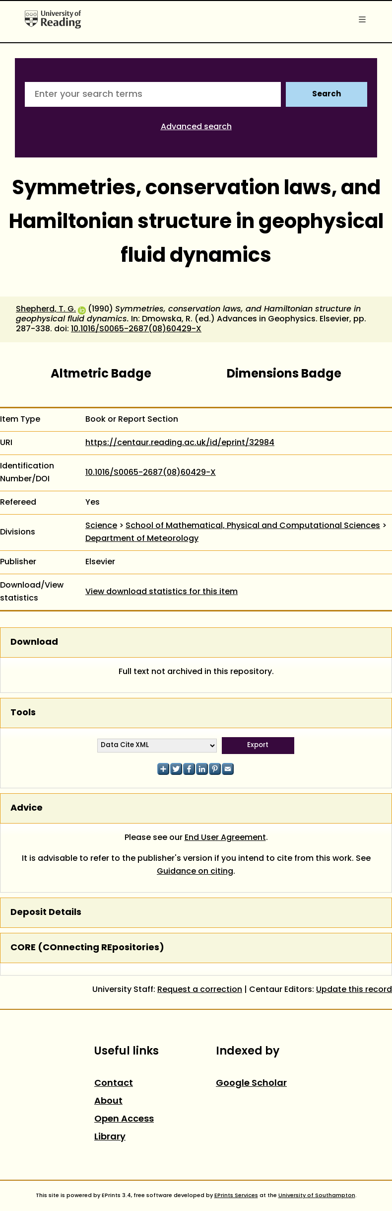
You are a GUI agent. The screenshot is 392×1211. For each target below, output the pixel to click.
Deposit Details (45, 912)
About (108, 1101)
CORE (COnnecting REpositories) (87, 948)
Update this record (354, 990)
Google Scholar (251, 1083)
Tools (23, 713)
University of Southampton (316, 1195)
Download (34, 642)
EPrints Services (236, 1195)
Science (101, 526)
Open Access (124, 1119)
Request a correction (199, 990)
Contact (113, 1083)
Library (110, 1137)
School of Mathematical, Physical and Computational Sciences (253, 526)
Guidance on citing (195, 871)
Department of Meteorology (141, 538)
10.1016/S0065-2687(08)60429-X (136, 329)
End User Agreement (225, 838)
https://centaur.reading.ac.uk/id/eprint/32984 (179, 443)
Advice (26, 808)
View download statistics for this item (161, 592)
